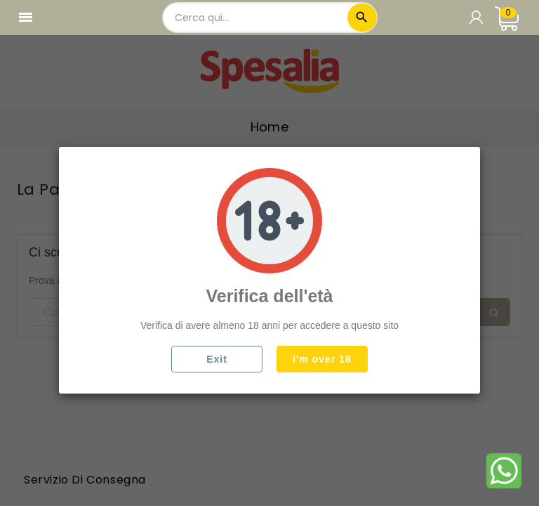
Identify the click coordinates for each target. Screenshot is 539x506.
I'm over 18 (322, 359)
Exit (216, 359)
